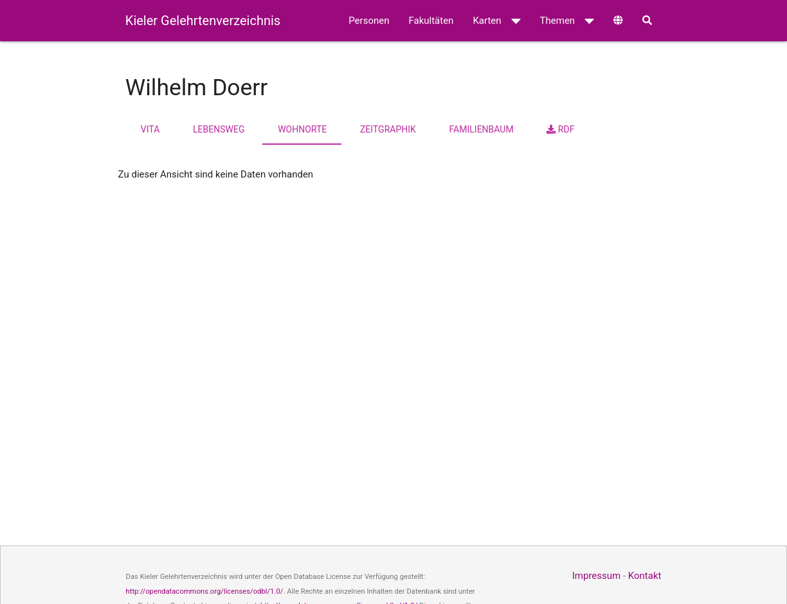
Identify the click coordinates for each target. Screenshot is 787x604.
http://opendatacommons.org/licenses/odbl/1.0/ (205, 591)
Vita (150, 129)
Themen (567, 20)
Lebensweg (218, 129)
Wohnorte (302, 129)
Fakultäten (430, 20)
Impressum (596, 575)
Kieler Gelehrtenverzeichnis (202, 20)
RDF (560, 129)
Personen (368, 20)
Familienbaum (481, 129)
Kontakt (645, 575)
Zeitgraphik (388, 129)
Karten (496, 20)
